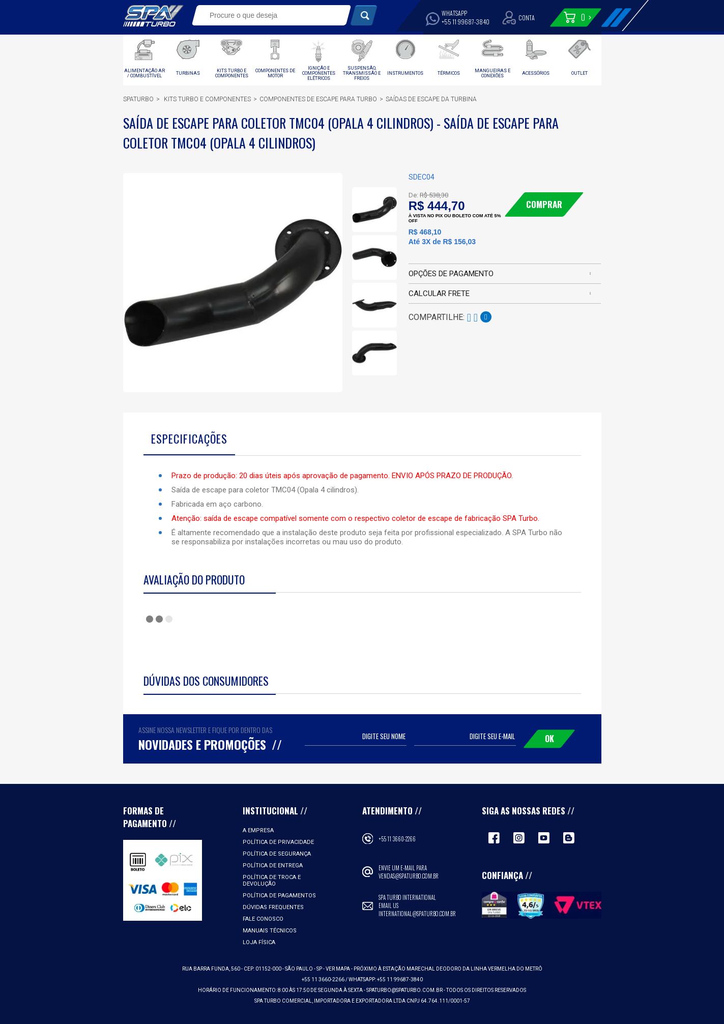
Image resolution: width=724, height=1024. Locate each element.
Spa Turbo (153, 15)
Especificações (189, 438)
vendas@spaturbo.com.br (409, 876)
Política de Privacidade (278, 842)
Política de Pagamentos (279, 895)
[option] (374, 209)
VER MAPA (338, 969)
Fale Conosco (263, 919)
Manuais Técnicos (270, 930)
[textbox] (264, 15)
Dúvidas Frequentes (273, 907)
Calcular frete (439, 293)
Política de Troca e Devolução (272, 880)
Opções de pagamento (451, 273)
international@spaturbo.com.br (417, 914)
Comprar (544, 204)
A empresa (258, 830)
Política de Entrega (273, 865)
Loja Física (259, 942)
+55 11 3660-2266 (397, 839)
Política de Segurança (277, 854)
